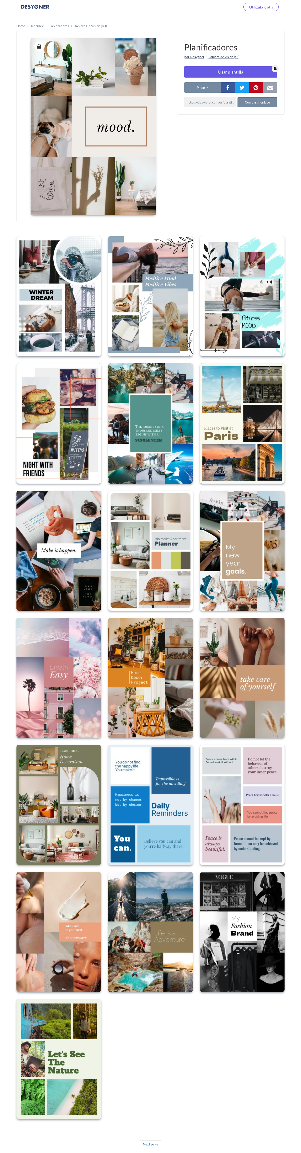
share (202, 87)
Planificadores (59, 26)
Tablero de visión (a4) (224, 57)
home (20, 26)
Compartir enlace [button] (257, 102)
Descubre (37, 26)
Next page (150, 1144)
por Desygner (194, 57)
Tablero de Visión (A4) (90, 26)
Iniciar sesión (224, 7)
